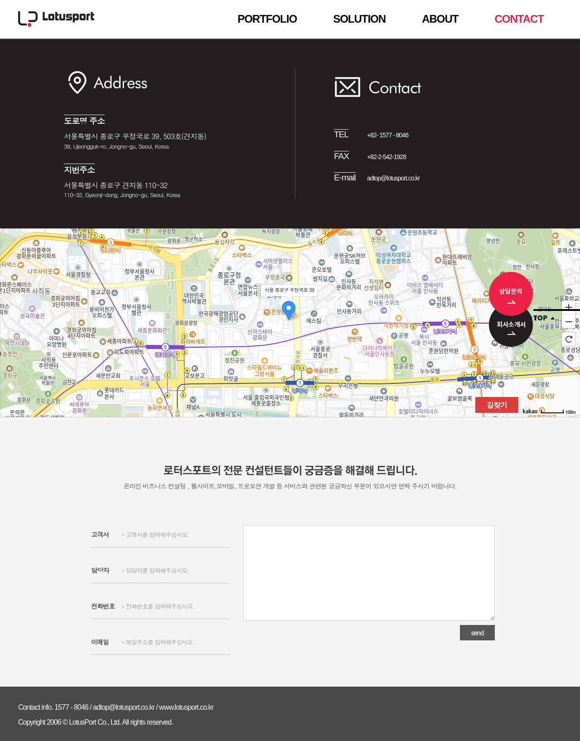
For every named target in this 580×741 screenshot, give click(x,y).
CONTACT (519, 19)
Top (556, 314)
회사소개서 (511, 331)
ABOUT (440, 19)
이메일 (100, 642)
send (477, 632)
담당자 (100, 570)
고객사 (100, 534)
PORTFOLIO (267, 19)
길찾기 (497, 405)
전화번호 (103, 606)
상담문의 (511, 294)
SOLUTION (359, 19)
